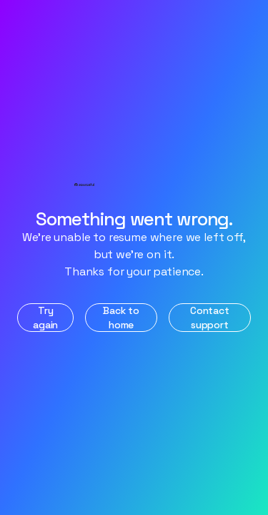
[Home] (134, 185)
